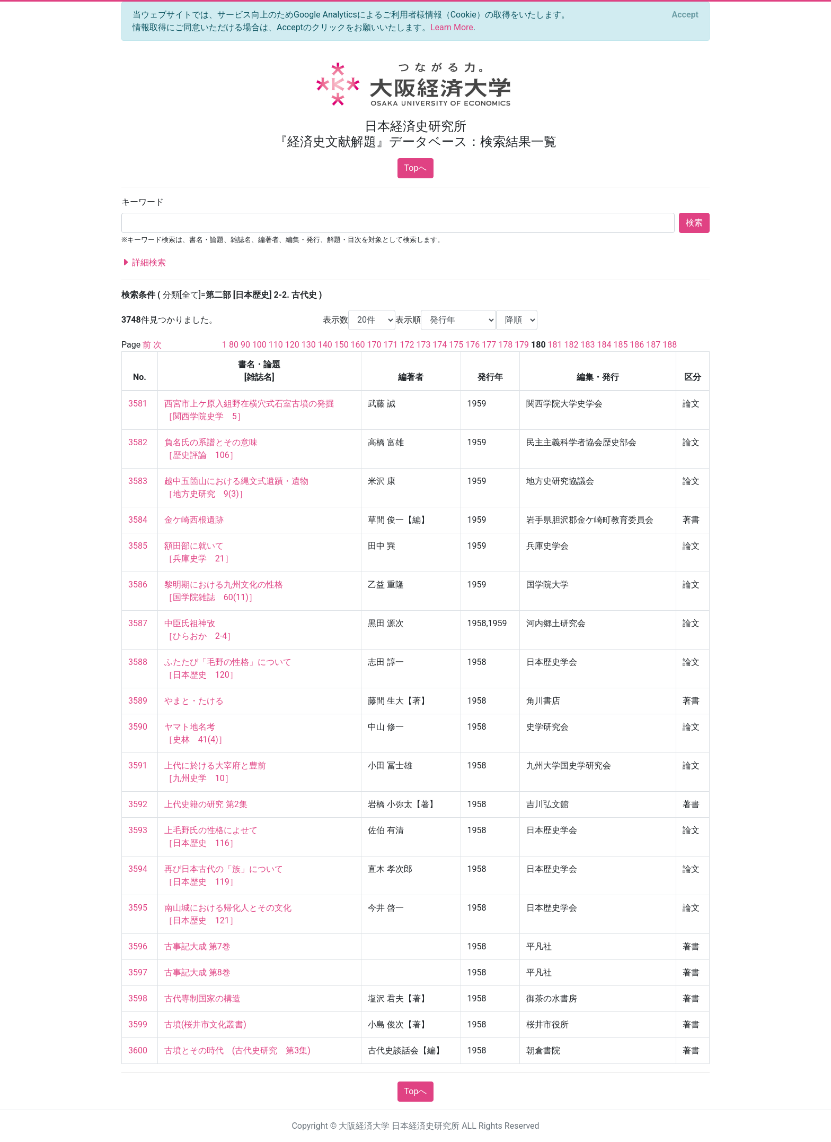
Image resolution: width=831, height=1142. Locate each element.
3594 (137, 869)
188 (669, 345)
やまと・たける (194, 701)
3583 (137, 481)
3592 (137, 804)
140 (325, 345)
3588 (137, 662)
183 (588, 345)
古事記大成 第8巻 (197, 972)
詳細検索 (143, 262)
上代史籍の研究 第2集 (205, 804)
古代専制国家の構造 (202, 998)
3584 (137, 520)
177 (489, 345)
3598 (137, 998)
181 (555, 345)
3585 (137, 546)
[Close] (685, 15)
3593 (137, 830)
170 (374, 345)
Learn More (451, 27)
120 (292, 345)
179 (522, 345)
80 (233, 345)
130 (309, 345)
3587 (137, 623)
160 (358, 345)
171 (391, 345)
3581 (137, 404)
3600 (137, 1050)
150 (341, 345)
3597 (137, 972)
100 (259, 345)
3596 (137, 946)
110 (276, 345)
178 (505, 345)
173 (423, 345)
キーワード (142, 202)
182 (571, 345)
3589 (137, 701)
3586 (137, 584)
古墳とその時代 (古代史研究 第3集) (237, 1050)
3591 (137, 765)
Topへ (415, 168)
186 (637, 345)
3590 (137, 727)
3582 (137, 442)
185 (620, 345)
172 (407, 345)
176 (472, 345)
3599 (137, 1024)
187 (653, 345)
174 (439, 345)
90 (245, 345)
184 (604, 345)
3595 (137, 908)
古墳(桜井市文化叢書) (205, 1024)
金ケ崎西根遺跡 (194, 520)
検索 (694, 223)
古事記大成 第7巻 (197, 946)
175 (456, 345)
